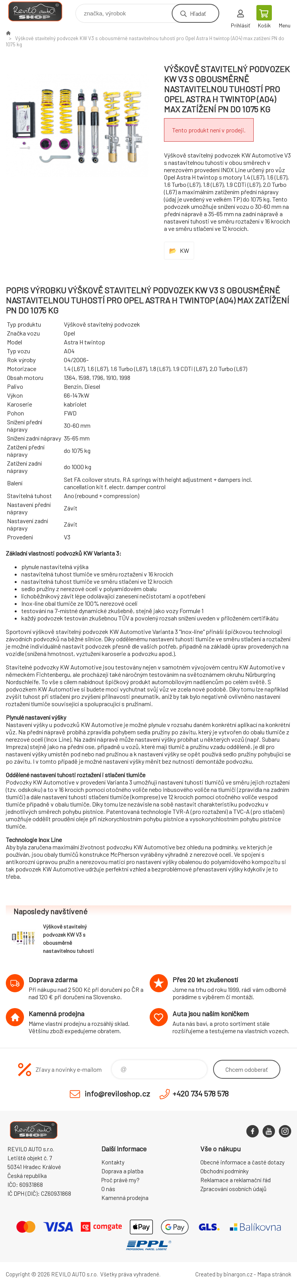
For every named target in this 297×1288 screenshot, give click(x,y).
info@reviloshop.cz (117, 1093)
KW (184, 250)
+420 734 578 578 (200, 1093)
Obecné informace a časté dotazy (242, 1162)
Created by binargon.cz (224, 1274)
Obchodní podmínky (224, 1171)
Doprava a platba (122, 1171)
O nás (108, 1188)
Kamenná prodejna (124, 1197)
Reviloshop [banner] (40, 11)
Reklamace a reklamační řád (235, 1179)
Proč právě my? (120, 1179)
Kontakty (113, 1162)
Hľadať (198, 13)
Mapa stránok (274, 1274)
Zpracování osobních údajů (233, 1188)
